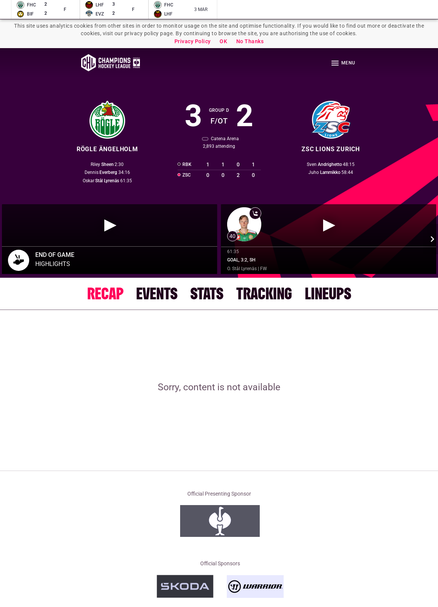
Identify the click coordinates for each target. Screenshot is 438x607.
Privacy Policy (192, 41)
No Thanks (250, 41)
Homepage (110, 62)
